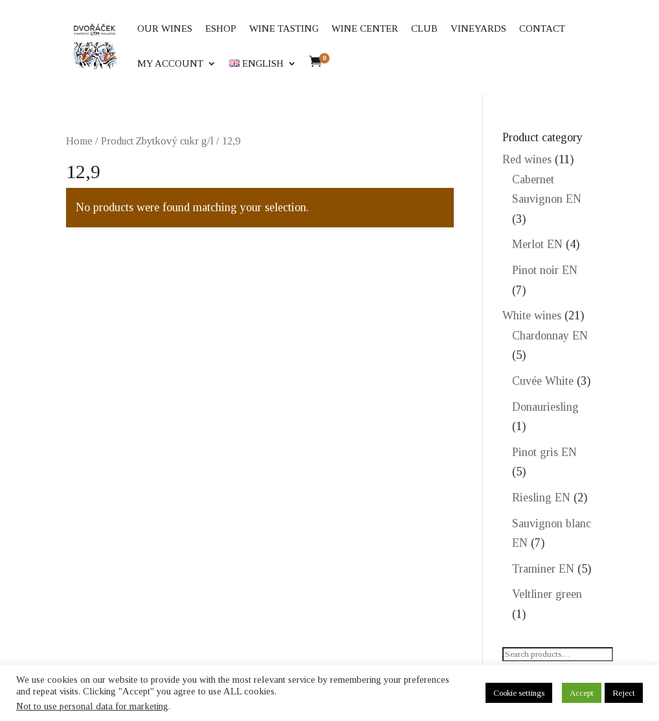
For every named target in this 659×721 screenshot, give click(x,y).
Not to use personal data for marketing (92, 706)
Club (424, 29)
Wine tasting (283, 29)
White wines (531, 315)
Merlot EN (537, 244)
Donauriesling (545, 406)
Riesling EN (541, 497)
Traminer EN (543, 568)
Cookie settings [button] (518, 693)
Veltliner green (547, 594)
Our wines (164, 29)
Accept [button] (582, 693)
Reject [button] (623, 693)
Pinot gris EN (544, 452)
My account (170, 64)
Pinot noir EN (544, 270)
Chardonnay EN (550, 335)
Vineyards (478, 29)
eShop (220, 29)
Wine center (364, 29)
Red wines (527, 159)
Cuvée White (543, 380)
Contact (542, 29)
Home (79, 141)
